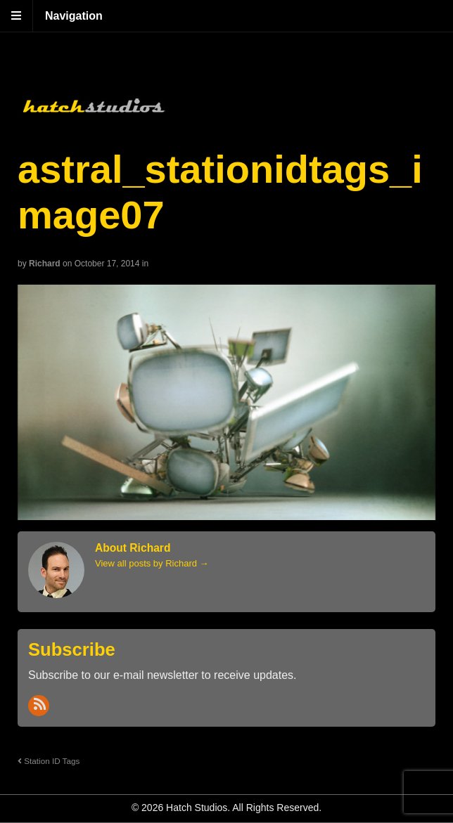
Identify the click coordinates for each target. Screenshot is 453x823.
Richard (44, 263)
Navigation (74, 16)
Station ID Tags (48, 760)
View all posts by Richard (152, 563)
